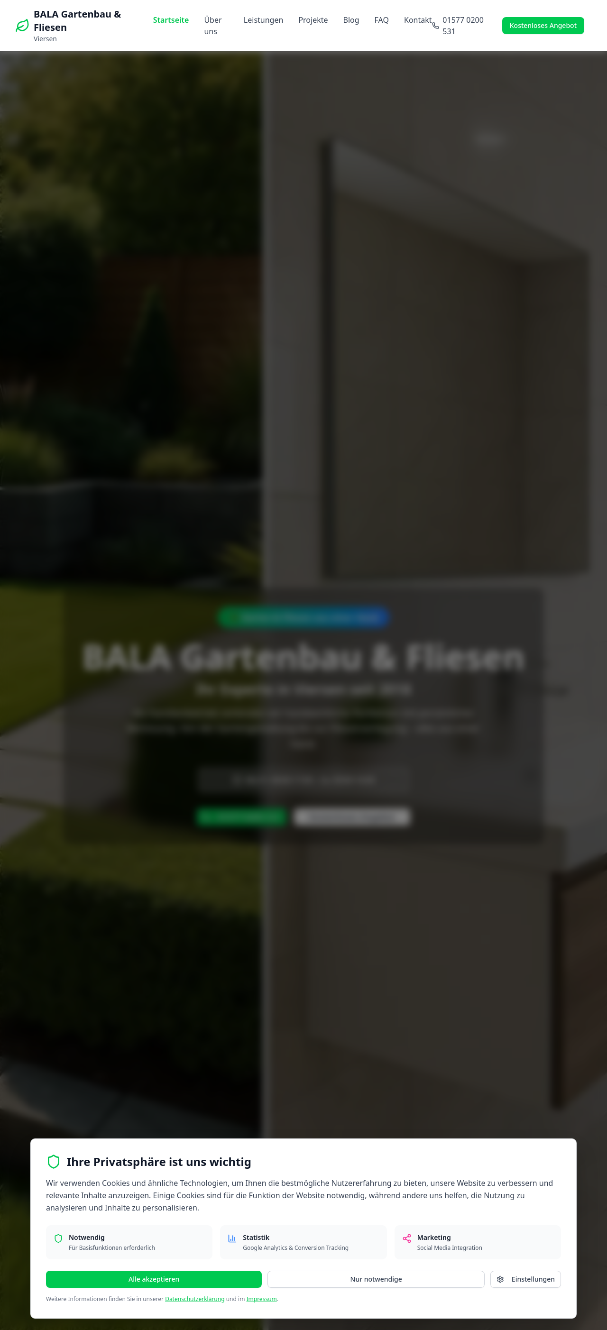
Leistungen (264, 20)
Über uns (212, 26)
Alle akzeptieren (154, 1279)
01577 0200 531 (458, 26)
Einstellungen (526, 1279)
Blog (351, 20)
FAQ (382, 20)
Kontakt (418, 20)
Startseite (171, 20)
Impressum (261, 1299)
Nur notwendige (376, 1279)
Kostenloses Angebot (543, 25)
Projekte (313, 20)
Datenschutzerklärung (194, 1299)
